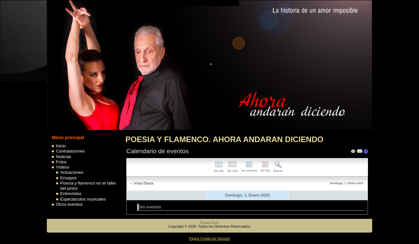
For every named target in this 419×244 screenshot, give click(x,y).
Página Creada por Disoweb (209, 238)
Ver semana (249, 168)
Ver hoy (265, 168)
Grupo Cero (209, 222)
